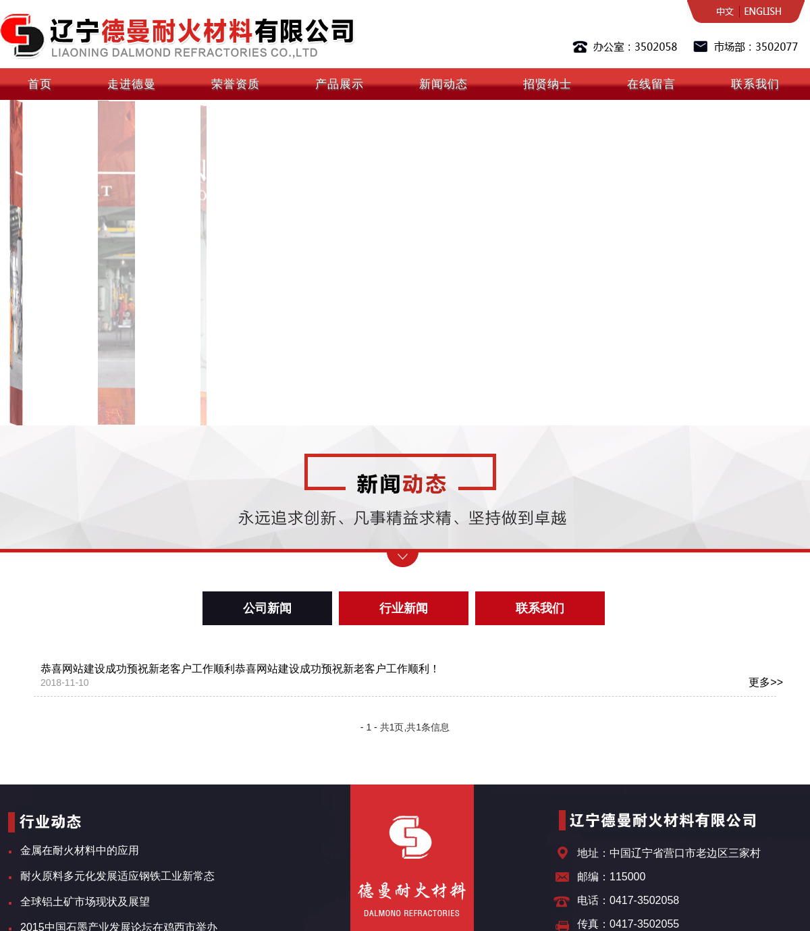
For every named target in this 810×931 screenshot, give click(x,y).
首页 (40, 84)
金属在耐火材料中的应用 (79, 850)
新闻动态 (443, 84)
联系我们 (755, 84)
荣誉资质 (235, 84)
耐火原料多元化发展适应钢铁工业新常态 (117, 876)
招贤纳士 (547, 84)
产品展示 (339, 84)
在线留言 (651, 84)
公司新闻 (267, 608)
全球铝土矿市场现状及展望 (85, 901)
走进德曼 (131, 84)
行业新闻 (403, 608)
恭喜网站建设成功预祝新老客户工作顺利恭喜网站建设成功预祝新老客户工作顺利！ (411, 676)
